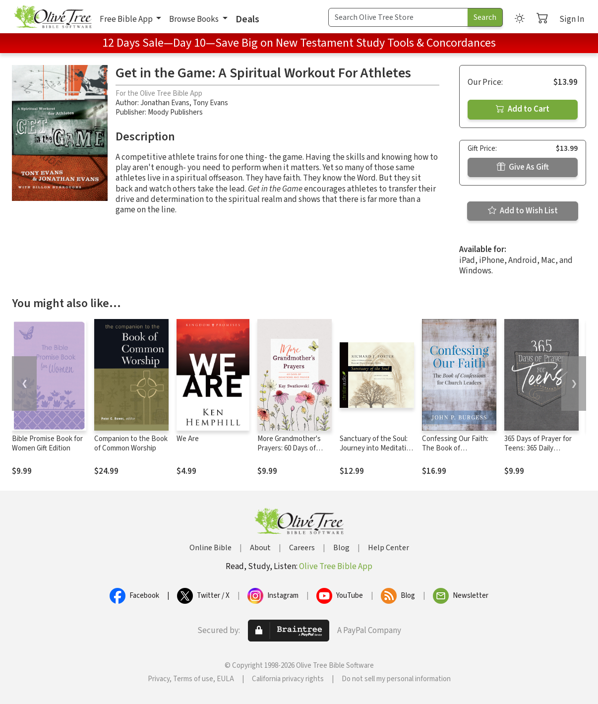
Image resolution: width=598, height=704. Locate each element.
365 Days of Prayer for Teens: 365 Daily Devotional (538, 448)
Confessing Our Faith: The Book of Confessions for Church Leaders (458, 453)
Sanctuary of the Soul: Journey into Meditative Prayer (377, 448)
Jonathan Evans (164, 103)
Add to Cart (522, 109)
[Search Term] (398, 17)
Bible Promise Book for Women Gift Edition (47, 443)
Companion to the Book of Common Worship (131, 443)
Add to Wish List (523, 211)
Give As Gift (523, 167)
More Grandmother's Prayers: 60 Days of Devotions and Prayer (290, 448)
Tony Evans (210, 103)
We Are (188, 439)
